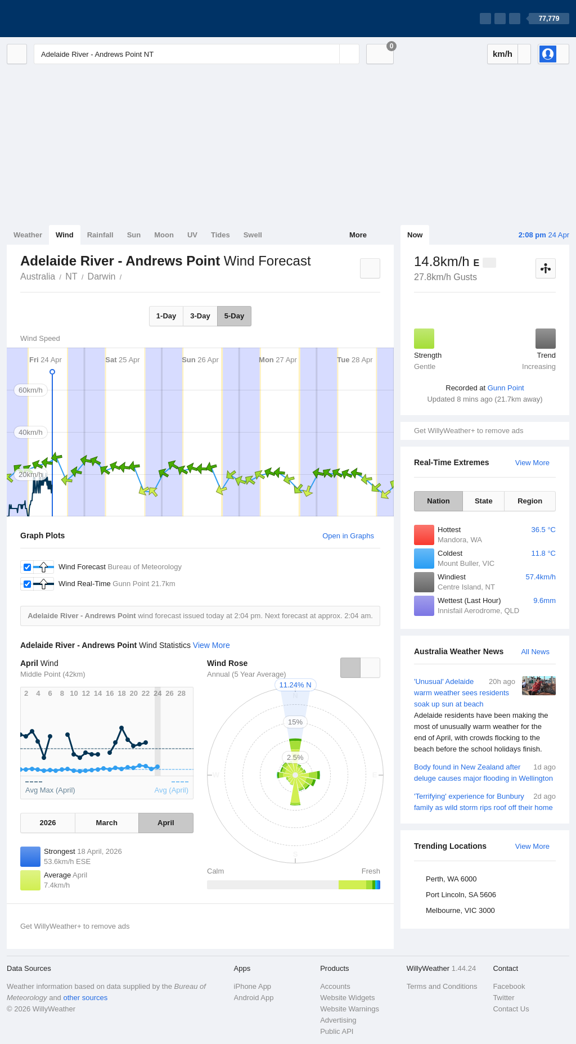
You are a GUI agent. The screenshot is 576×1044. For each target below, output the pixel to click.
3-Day (200, 316)
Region (530, 501)
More (358, 235)
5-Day (234, 316)
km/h (502, 53)
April (166, 822)
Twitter (503, 997)
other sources (85, 997)
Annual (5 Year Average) (246, 674)
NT (71, 276)
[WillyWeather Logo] (59, 18)
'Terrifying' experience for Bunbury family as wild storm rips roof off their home (485, 801)
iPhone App (253, 986)
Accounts (335, 986)
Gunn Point (506, 388)
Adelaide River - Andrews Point (127, 275)
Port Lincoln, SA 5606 (461, 894)
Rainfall (100, 235)
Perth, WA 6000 (451, 879)
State (484, 501)
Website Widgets (347, 997)
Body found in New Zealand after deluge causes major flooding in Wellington (485, 772)
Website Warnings (349, 1009)
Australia (37, 276)
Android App (254, 997)
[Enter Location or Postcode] (196, 54)
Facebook (509, 986)
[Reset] (329, 54)
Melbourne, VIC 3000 (460, 910)
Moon (164, 235)
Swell (253, 235)
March (107, 822)
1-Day (166, 316)
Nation (438, 501)
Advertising (338, 1020)
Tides (220, 235)
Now (414, 235)
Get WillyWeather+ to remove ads (468, 430)
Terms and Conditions (442, 986)
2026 (47, 822)
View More (532, 462)
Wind (65, 235)
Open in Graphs (348, 536)
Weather (28, 235)
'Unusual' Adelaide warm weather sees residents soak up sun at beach (485, 715)
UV (192, 235)
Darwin (102, 276)
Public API (336, 1031)
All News (535, 651)
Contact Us (511, 1009)
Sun (134, 235)
